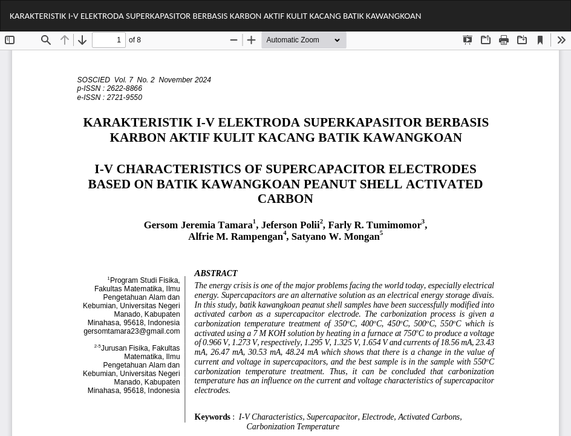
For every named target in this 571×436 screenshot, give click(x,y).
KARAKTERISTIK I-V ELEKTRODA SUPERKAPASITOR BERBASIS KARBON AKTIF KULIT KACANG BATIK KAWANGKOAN (215, 15)
